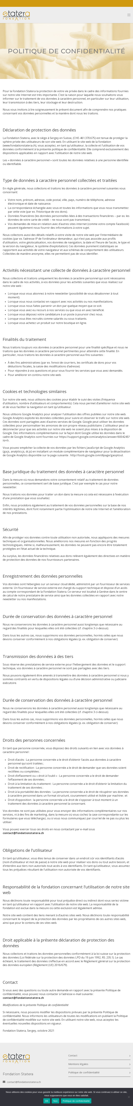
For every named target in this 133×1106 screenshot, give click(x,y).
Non (55, 1101)
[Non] (128, 1097)
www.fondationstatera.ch (20, 145)
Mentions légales (78, 1064)
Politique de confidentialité (84, 1072)
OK (46, 1101)
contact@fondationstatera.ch (23, 998)
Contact (72, 1055)
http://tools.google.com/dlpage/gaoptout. (96, 455)
